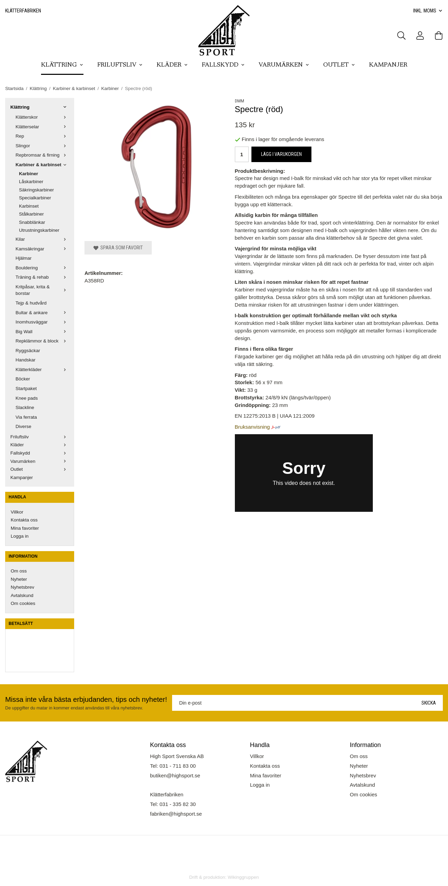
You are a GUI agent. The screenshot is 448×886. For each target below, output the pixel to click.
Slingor (42, 145)
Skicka (428, 703)
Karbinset (29, 206)
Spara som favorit (118, 247)
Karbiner (28, 173)
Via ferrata (26, 417)
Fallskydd (223, 65)
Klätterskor (42, 117)
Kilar (42, 239)
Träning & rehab (42, 277)
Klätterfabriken (23, 10)
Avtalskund (22, 595)
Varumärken (284, 65)
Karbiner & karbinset (42, 164)
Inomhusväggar (42, 322)
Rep (42, 136)
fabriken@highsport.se (176, 814)
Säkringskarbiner (36, 189)
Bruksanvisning (252, 427)
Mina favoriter (25, 528)
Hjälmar (24, 258)
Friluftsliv (120, 65)
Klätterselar (42, 126)
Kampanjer (388, 65)
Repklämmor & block (42, 341)
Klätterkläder (42, 369)
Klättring (62, 65)
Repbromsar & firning (42, 155)
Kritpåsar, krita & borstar (42, 290)
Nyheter (19, 579)
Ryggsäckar (28, 350)
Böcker (23, 378)
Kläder (172, 65)
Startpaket (26, 388)
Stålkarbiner (31, 214)
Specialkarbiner (35, 197)
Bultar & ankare (42, 312)
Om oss (19, 571)
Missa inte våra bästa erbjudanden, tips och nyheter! (86, 699)
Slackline (25, 407)
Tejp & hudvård (31, 303)
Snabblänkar (32, 222)
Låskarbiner (31, 181)
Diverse (23, 426)
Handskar (26, 359)
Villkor (17, 512)
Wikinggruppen (243, 877)
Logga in (20, 536)
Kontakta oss (24, 519)
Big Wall (42, 331)
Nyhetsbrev (22, 587)
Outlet (339, 65)
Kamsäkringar (42, 248)
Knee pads (27, 398)
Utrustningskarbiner (39, 230)
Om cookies (23, 603)
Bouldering (42, 267)
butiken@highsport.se (175, 775)
